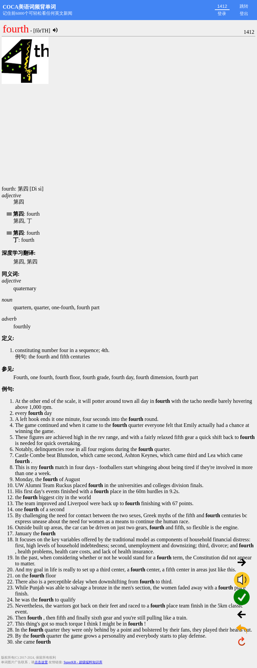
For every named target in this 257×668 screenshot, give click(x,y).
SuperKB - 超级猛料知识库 (83, 662)
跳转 (244, 6)
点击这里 (41, 662)
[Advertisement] (128, 135)
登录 (222, 13)
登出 (244, 13)
